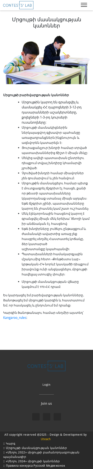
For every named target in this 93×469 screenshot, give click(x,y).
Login (47, 384)
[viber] (57, 416)
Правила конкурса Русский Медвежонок (35, 465)
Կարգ (10, 443)
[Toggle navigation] (84, 5)
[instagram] (46, 416)
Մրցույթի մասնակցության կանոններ (36, 448)
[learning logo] (18, 5)
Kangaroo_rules (14, 318)
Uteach (46, 439)
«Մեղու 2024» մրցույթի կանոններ (33, 461)
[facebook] (36, 416)
